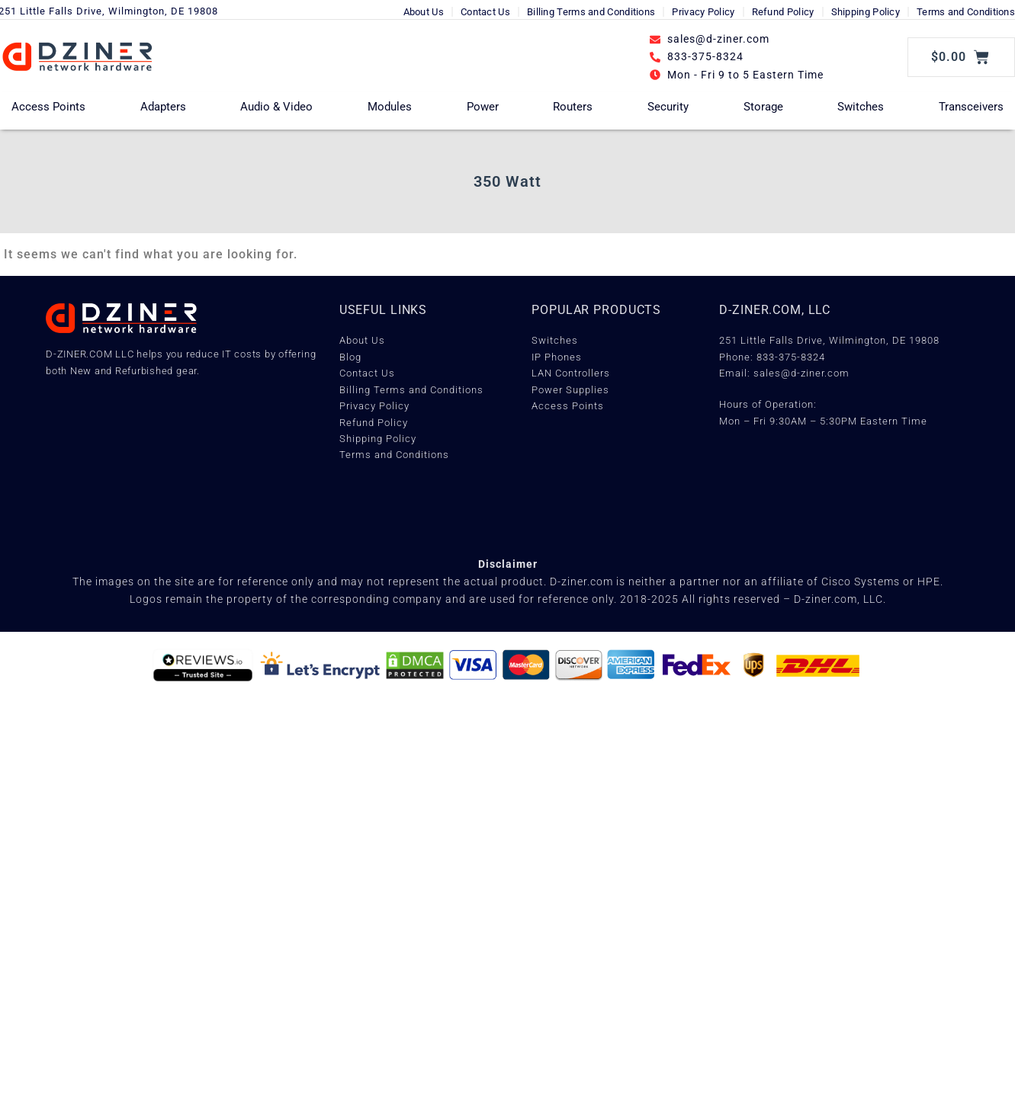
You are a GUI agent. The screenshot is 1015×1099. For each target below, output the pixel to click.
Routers (573, 107)
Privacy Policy (703, 12)
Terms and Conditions (966, 12)
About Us (423, 12)
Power (483, 107)
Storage (763, 107)
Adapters (163, 107)
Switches (860, 107)
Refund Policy (783, 12)
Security (668, 107)
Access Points (48, 107)
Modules (390, 107)
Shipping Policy (866, 12)
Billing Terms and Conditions (591, 12)
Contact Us (485, 12)
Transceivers (971, 107)
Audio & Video (276, 107)
